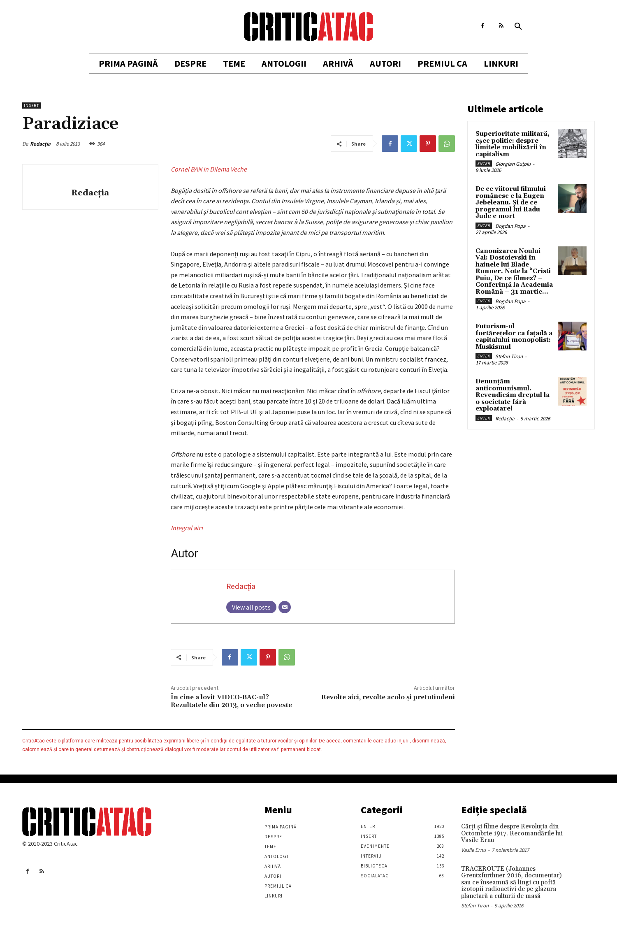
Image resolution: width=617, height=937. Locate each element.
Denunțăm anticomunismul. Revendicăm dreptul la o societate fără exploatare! (513, 395)
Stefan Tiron (509, 356)
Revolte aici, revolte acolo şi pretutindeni (388, 697)
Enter (483, 163)
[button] (518, 27)
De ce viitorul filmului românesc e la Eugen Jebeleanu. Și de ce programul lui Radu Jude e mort (511, 202)
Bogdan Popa (510, 226)
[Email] (284, 607)
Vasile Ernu (473, 850)
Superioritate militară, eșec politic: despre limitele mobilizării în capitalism (513, 144)
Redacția (40, 143)
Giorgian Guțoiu (513, 163)
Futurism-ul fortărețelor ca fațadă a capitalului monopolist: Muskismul (514, 336)
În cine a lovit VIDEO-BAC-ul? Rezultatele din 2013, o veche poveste (231, 701)
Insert (31, 105)
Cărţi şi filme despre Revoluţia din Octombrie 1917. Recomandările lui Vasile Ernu (512, 833)
